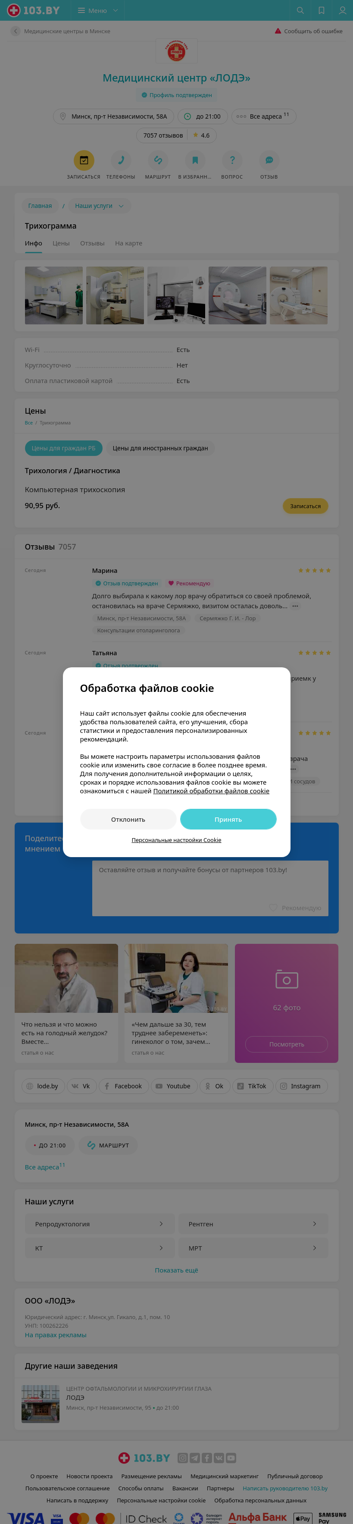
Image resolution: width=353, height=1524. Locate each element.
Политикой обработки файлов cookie (211, 790)
